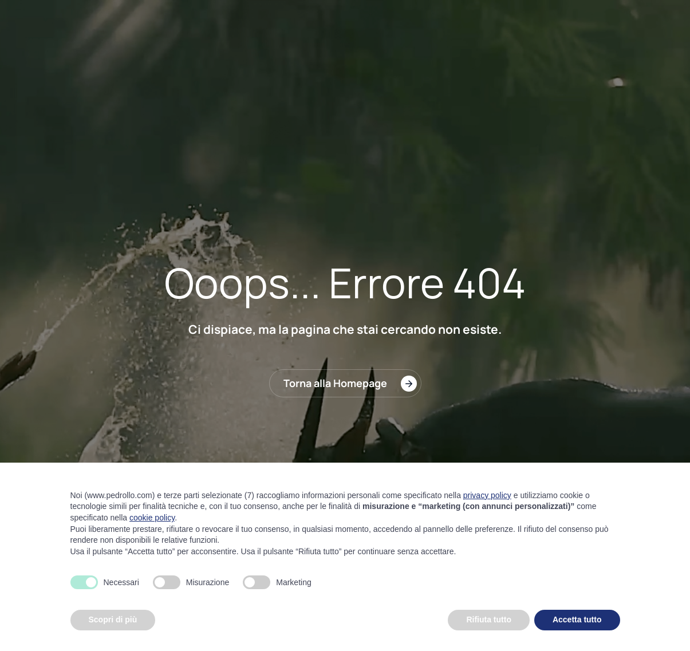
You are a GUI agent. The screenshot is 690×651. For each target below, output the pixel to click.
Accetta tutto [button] (577, 619)
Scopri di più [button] (113, 619)
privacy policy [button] (487, 495)
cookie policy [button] (152, 517)
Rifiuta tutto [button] (488, 619)
